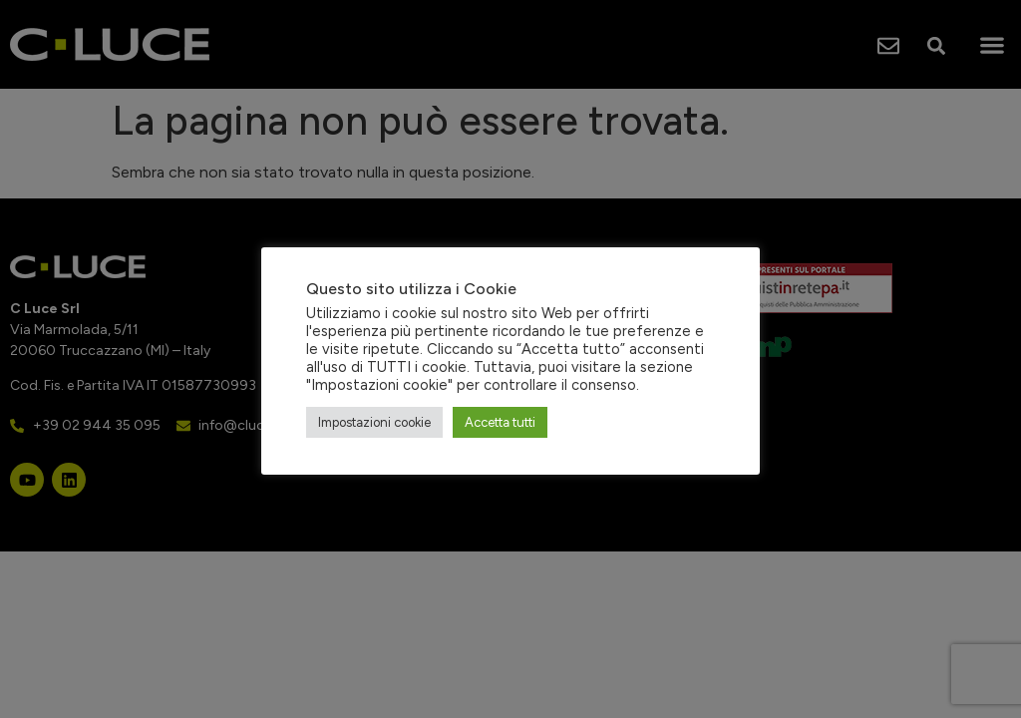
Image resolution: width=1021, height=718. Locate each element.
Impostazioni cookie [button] (374, 422)
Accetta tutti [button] (500, 422)
